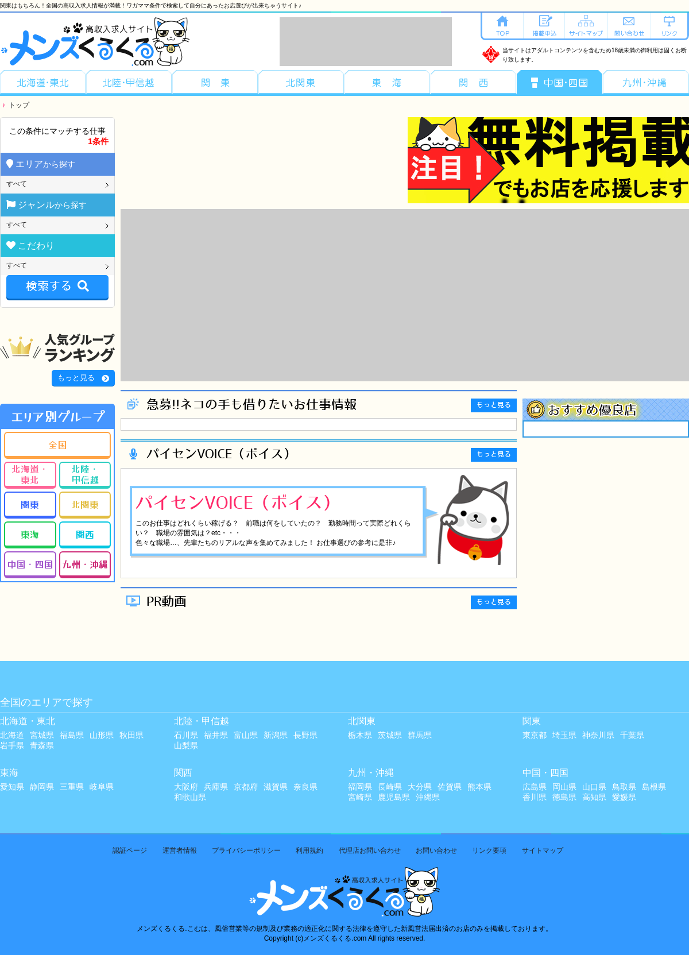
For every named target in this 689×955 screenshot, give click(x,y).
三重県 (72, 786)
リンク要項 (489, 850)
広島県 (534, 786)
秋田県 (131, 735)
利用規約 (309, 850)
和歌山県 (190, 797)
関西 (85, 534)
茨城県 (390, 735)
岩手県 (12, 745)
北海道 (12, 735)
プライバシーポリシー (246, 850)
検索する (57, 286)
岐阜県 (102, 786)
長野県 (305, 735)
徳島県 (564, 797)
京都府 (246, 786)
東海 (30, 534)
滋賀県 (276, 786)
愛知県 (12, 786)
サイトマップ (542, 850)
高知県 (594, 797)
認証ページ (130, 850)
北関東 (85, 504)
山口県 (594, 786)
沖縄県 (428, 797)
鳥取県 (624, 786)
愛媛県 (624, 797)
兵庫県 (216, 786)
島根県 (654, 786)
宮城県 (42, 735)
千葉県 (632, 735)
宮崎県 (360, 797)
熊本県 (479, 786)
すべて (16, 184)
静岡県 (42, 786)
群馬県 (420, 735)
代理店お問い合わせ (370, 850)
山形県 (102, 735)
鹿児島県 (394, 797)
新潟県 (276, 735)
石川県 (186, 735)
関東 (30, 504)
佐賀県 (450, 786)
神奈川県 (598, 735)
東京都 (534, 735)
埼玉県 (564, 735)
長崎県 (390, 786)
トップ (19, 105)
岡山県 (564, 786)
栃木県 (360, 735)
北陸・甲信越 (85, 474)
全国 (57, 444)
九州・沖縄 (85, 564)
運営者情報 (179, 850)
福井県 (216, 735)
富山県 (246, 735)
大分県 (420, 786)
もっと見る (76, 377)
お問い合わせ (436, 850)
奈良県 (305, 786)
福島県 (72, 735)
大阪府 (186, 786)
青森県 (42, 745)
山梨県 (186, 745)
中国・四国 (30, 564)
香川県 (534, 797)
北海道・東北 (29, 474)
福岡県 (360, 786)
